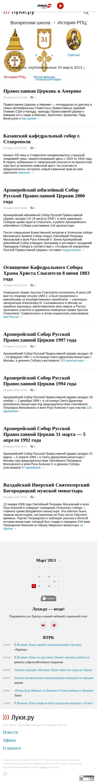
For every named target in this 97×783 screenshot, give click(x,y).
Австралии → (30, 118)
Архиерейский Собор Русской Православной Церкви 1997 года (39, 337)
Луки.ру (43, 767)
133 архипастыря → (73, 360)
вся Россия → (12, 317)
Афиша (9, 740)
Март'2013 (46, 560)
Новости (10, 732)
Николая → (26, 172)
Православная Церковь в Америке (42, 91)
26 (39, 586)
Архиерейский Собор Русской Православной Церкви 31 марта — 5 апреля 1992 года (44, 434)
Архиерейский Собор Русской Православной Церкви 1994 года (39, 380)
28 (49, 586)
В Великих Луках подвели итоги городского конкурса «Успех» (53, 703)
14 (49, 577)
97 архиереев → (33, 467)
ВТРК (48, 637)
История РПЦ (72, 22)
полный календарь (48, 79)
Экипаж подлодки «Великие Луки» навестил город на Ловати (53, 670)
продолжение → (73, 250)
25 (34, 586)
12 (39, 577)
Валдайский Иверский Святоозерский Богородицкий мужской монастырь (46, 487)
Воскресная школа (30, 22)
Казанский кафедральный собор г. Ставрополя (41, 138)
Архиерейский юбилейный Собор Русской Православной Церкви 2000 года (44, 195)
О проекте (12, 748)
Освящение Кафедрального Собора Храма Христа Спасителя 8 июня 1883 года (46, 273)
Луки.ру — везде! (48, 609)
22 (54, 581)
